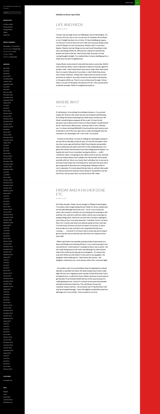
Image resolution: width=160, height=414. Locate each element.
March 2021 (7, 153)
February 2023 (7, 113)
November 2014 (8, 345)
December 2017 (8, 246)
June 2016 (6, 294)
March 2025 (7, 76)
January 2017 (7, 276)
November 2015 (8, 313)
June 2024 (6, 87)
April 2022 (6, 129)
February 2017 (7, 273)
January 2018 (7, 244)
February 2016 (7, 305)
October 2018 (7, 220)
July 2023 (6, 105)
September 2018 (8, 222)
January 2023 (7, 116)
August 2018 (7, 225)
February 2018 (7, 241)
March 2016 (7, 302)
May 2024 (6, 89)
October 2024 (7, 81)
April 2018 (6, 236)
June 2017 (6, 262)
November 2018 (8, 217)
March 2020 (7, 177)
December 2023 (8, 95)
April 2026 (6, 68)
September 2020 (8, 169)
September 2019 (8, 190)
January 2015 (7, 340)
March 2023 (7, 111)
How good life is (7, 29)
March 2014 (7, 366)
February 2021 (7, 156)
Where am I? (67, 102)
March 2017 (7, 270)
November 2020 (8, 164)
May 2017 (6, 265)
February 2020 (7, 180)
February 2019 (7, 209)
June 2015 (6, 326)
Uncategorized (7, 380)
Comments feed (7, 399)
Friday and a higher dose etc (80, 192)
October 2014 (7, 348)
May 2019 (6, 201)
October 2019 (7, 188)
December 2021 (8, 137)
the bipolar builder (11, 2)
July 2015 (6, 324)
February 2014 (7, 369)
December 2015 (8, 310)
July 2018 (6, 228)
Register (5, 391)
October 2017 (7, 252)
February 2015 (7, 337)
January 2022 (7, 135)
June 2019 (6, 198)
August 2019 (7, 193)
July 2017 (6, 260)
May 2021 (6, 148)
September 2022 (8, 127)
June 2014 (6, 358)
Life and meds (69, 24)
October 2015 (7, 316)
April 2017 (6, 268)
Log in (5, 394)
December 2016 (8, 278)
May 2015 (6, 329)
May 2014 (6, 361)
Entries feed (6, 397)
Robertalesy (6, 46)
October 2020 (7, 167)
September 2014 (8, 350)
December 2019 (8, 182)
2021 (14, 51)
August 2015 (7, 321)
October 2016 (7, 284)
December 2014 (8, 342)
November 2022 (8, 121)
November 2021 (8, 140)
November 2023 (8, 97)
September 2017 (8, 254)
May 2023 (6, 108)
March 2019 (7, 206)
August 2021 (7, 143)
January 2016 (7, 308)
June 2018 (6, 230)
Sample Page (129, 2)
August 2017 (7, 257)
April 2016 (6, 300)
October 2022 (7, 124)
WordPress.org (7, 402)
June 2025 (6, 71)
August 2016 (7, 289)
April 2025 (6, 73)
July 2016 (6, 292)
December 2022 (8, 119)
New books (6, 35)
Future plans (16, 46)
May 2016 (6, 297)
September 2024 (8, 84)
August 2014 (7, 353)
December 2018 (8, 214)
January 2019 (7, 212)
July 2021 (6, 145)
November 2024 (8, 79)
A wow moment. (8, 27)
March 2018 (7, 238)
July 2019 (6, 196)
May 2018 (6, 233)
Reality (5, 32)
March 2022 (7, 132)
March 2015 (7, 334)
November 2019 (8, 185)
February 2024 (7, 92)
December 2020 (8, 161)
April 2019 (6, 204)
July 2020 (6, 172)
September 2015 (8, 318)
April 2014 (6, 364)
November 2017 (8, 249)
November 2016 (8, 281)
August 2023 (7, 103)
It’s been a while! (8, 24)
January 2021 (7, 159)
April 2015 (6, 332)
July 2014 (6, 356)
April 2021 (6, 151)
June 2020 (6, 174)
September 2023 (8, 100)
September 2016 (8, 286)
